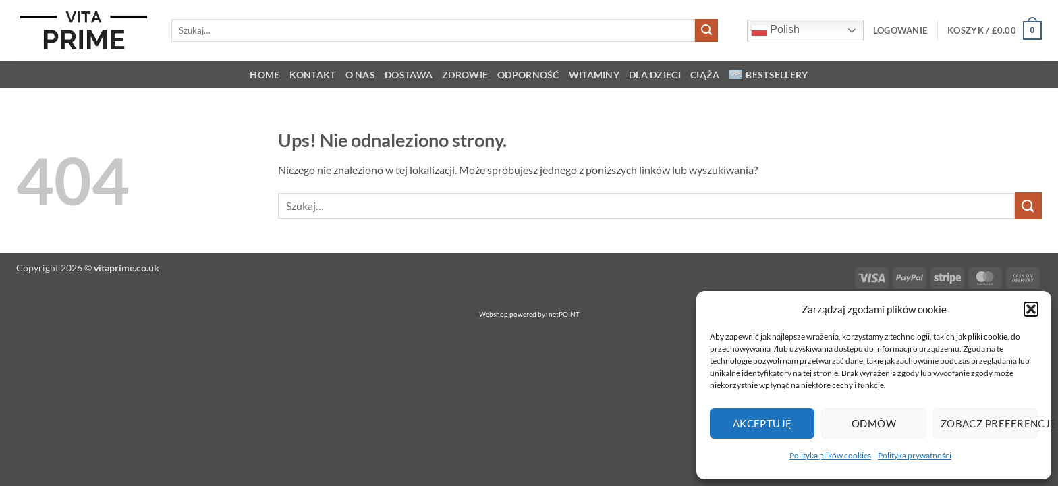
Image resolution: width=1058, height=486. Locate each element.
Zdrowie (465, 74)
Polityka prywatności (914, 455)
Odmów (874, 423)
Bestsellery (768, 74)
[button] (1031, 309)
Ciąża (704, 74)
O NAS (360, 74)
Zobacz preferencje (989, 423)
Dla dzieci (655, 74)
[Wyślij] (706, 30)
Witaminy (594, 74)
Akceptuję (762, 423)
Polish (775, 30)
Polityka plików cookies (830, 455)
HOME (264, 74)
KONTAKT (312, 74)
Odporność (528, 74)
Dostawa (409, 74)
